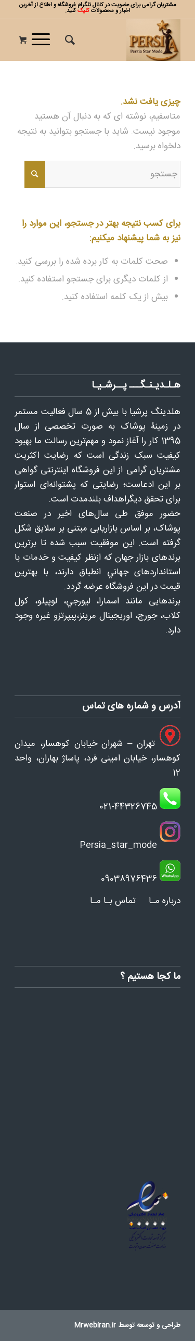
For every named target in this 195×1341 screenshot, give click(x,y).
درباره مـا (164, 901)
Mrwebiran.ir (95, 1325)
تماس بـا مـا (113, 901)
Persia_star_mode (118, 845)
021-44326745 (128, 807)
